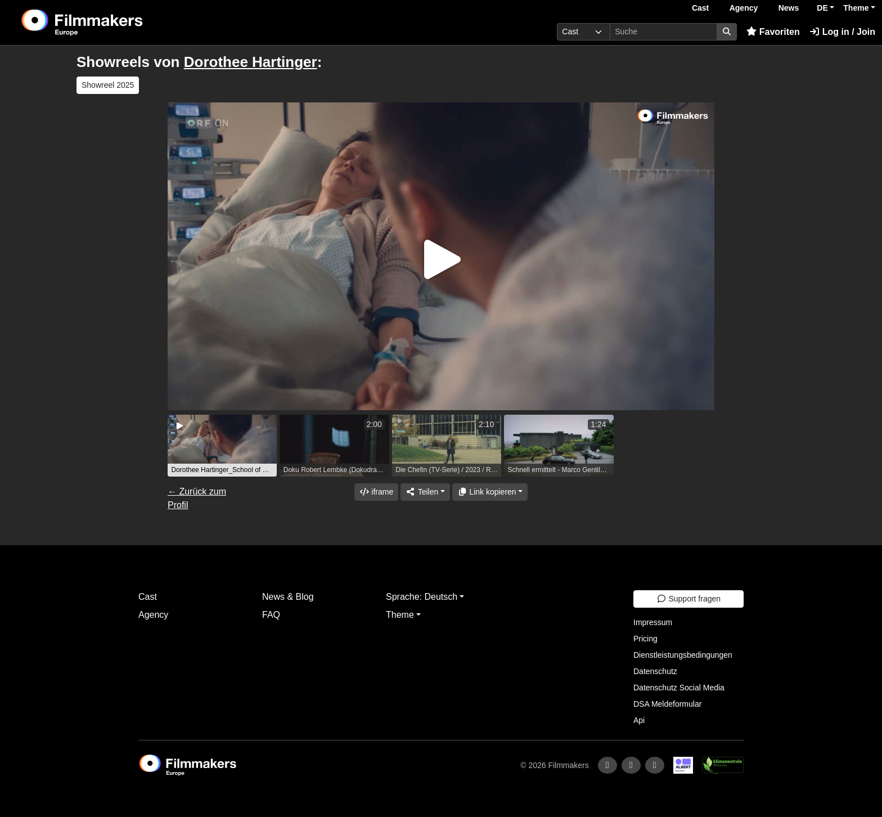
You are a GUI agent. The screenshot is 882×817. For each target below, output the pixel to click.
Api (639, 720)
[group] (222, 446)
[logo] (110, 22)
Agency (744, 7)
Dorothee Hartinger (250, 61)
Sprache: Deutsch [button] (421, 596)
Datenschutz (655, 671)
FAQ (271, 615)
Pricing (645, 638)
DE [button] (822, 7)
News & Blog (288, 596)
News (788, 7)
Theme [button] (855, 7)
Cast (700, 7)
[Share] (425, 492)
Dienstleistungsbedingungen (682, 654)
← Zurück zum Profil (197, 498)
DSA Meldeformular (667, 703)
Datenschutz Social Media (678, 687)
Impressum (652, 622)
